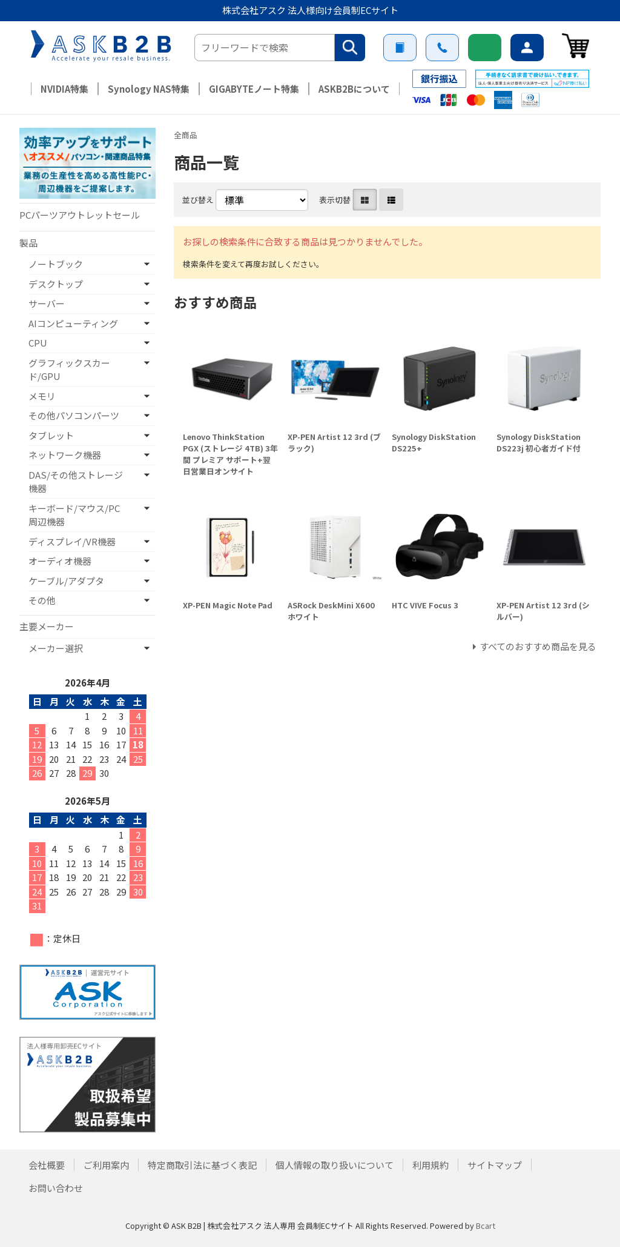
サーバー (46, 303)
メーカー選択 (55, 648)
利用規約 (430, 1165)
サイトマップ (494, 1165)
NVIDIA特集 (64, 88)
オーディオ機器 (59, 560)
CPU (37, 342)
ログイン (527, 47)
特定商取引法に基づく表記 (202, 1165)
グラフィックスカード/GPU (69, 369)
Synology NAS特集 (149, 88)
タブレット (51, 435)
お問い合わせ (442, 47)
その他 (42, 600)
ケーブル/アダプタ (66, 580)
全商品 (185, 135)
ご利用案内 (400, 47)
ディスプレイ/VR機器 (72, 541)
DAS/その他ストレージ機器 (75, 481)
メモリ (42, 396)
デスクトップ (55, 284)
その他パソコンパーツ (73, 415)
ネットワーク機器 (64, 454)
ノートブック (55, 264)
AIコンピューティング (73, 323)
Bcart (485, 1225)
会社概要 (46, 1165)
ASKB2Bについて (354, 88)
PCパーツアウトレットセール (79, 214)
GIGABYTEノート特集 (254, 88)
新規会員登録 (484, 47)
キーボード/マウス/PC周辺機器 (74, 515)
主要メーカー (46, 626)
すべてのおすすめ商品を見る (538, 646)
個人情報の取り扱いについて (334, 1165)
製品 (28, 242)
